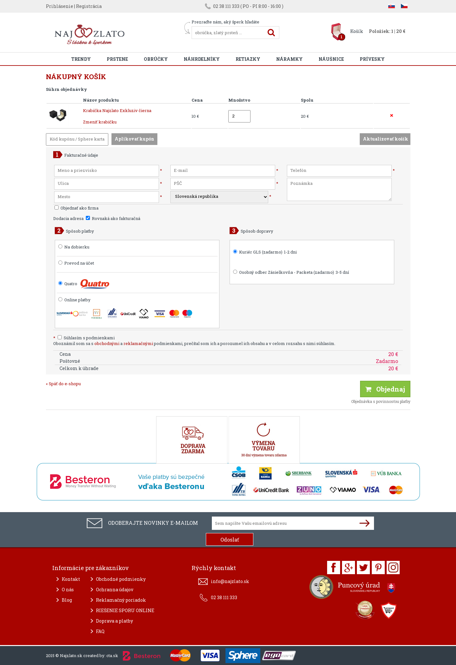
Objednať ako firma (76, 208)
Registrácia (89, 6)
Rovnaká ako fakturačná (113, 218)
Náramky (289, 59)
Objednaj (385, 389)
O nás (68, 590)
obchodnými (106, 343)
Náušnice (331, 59)
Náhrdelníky (202, 59)
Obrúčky (156, 59)
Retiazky (248, 59)
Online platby (74, 300)
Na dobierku (76, 247)
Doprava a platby (114, 621)
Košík (356, 31)
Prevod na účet (79, 263)
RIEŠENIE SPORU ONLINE (125, 610)
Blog (67, 600)
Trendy (81, 59)
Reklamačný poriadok (121, 600)
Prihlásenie (59, 6)
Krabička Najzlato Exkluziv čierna (117, 110)
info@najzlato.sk (230, 581)
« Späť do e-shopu (63, 383)
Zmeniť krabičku (100, 122)
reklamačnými (138, 343)
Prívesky (372, 59)
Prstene (117, 59)
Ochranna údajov (114, 590)
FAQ (100, 631)
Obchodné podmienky (121, 579)
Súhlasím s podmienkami (84, 338)
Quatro (70, 283)
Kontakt (71, 579)
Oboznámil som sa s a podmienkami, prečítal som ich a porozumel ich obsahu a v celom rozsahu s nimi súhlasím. (194, 343)
